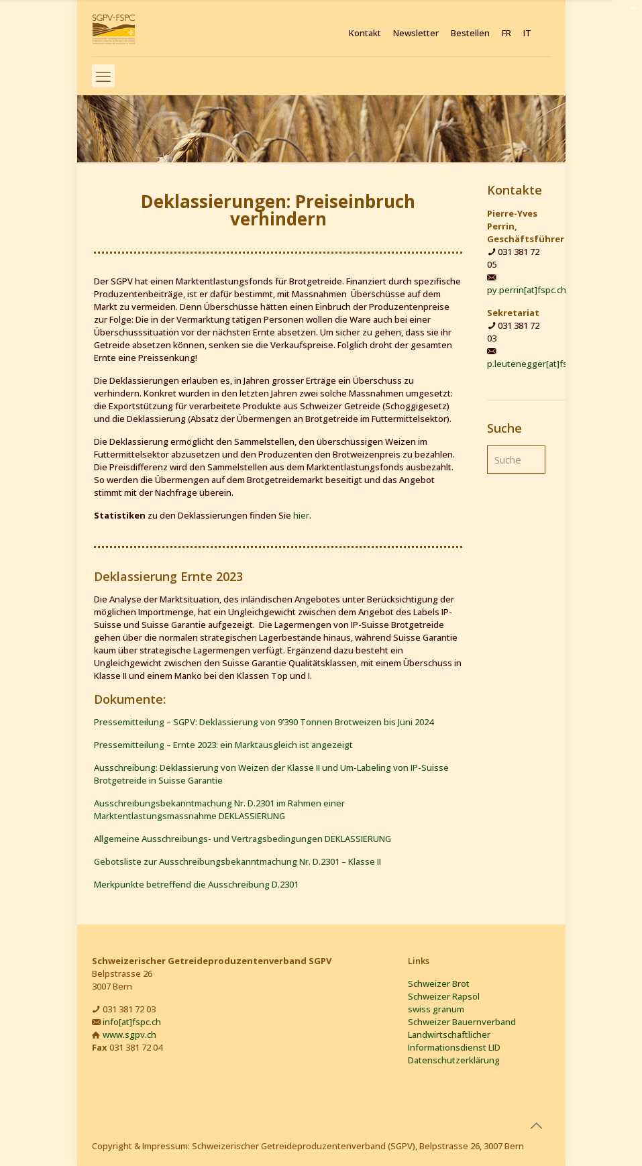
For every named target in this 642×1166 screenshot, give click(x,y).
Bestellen (470, 33)
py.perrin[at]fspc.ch (526, 290)
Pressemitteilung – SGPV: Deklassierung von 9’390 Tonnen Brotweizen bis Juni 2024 (263, 722)
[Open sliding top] (627, 15)
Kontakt (365, 33)
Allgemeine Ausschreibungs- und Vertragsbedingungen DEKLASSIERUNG (242, 839)
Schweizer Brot (439, 983)
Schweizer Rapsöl (444, 996)
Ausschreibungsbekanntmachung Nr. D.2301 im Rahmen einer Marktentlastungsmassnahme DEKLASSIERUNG (219, 809)
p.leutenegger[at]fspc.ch (537, 364)
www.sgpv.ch (129, 1034)
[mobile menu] (103, 75)
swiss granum (436, 1009)
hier (301, 515)
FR (506, 33)
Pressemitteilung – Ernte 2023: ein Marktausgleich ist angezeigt (223, 745)
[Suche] (516, 459)
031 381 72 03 (129, 1009)
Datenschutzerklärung (454, 1060)
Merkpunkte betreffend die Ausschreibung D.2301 (196, 884)
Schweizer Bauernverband (462, 1022)
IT (527, 33)
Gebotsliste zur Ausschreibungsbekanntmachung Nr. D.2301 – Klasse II (237, 861)
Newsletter (416, 33)
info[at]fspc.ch (132, 1022)
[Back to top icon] (537, 1126)
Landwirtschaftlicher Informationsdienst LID (454, 1040)
